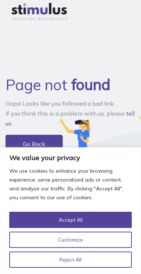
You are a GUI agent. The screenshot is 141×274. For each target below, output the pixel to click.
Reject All (70, 259)
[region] (70, 210)
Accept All (71, 220)
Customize (70, 239)
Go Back (34, 144)
